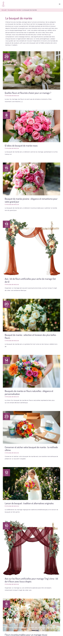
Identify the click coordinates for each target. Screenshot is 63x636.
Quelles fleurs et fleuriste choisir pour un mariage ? (28, 92)
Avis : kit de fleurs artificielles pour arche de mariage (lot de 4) (30, 280)
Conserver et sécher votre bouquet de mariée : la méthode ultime (31, 448)
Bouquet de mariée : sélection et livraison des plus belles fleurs (30, 336)
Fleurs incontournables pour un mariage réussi (26, 634)
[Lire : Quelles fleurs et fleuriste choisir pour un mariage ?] (31, 70)
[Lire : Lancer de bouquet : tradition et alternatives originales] (31, 483)
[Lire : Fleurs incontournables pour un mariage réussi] (31, 614)
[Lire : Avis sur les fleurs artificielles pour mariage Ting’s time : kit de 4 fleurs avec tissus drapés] (31, 547)
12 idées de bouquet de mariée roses (21, 145)
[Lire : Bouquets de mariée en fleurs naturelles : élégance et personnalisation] (31, 370)
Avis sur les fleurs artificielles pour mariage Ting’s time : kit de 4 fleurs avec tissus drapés (31, 580)
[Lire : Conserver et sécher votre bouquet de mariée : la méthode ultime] (31, 427)
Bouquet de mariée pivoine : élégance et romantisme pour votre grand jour (31, 200)
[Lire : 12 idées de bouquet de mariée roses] (31, 125)
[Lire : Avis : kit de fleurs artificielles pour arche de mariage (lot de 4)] (31, 246)
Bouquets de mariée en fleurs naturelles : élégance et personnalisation (29, 392)
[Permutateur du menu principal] (59, 4)
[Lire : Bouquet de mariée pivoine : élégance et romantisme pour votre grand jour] (31, 178)
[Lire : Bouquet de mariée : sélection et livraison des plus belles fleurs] (31, 314)
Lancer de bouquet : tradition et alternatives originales (29, 502)
